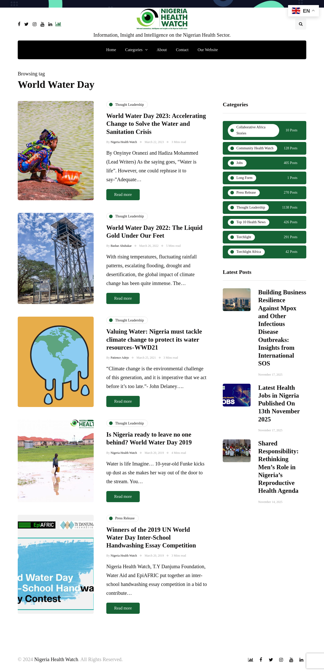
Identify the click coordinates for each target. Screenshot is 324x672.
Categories (134, 50)
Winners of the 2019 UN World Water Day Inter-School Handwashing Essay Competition (151, 549)
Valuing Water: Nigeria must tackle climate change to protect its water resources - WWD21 (154, 351)
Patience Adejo (120, 370)
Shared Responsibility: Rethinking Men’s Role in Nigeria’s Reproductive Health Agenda (278, 473)
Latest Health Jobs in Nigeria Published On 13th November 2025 (279, 409)
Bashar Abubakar (121, 258)
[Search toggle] (300, 24)
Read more (123, 194)
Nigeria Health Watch (124, 142)
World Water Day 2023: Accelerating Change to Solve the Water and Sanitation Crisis (156, 123)
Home (111, 50)
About (162, 50)
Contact (182, 50)
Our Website (208, 50)
